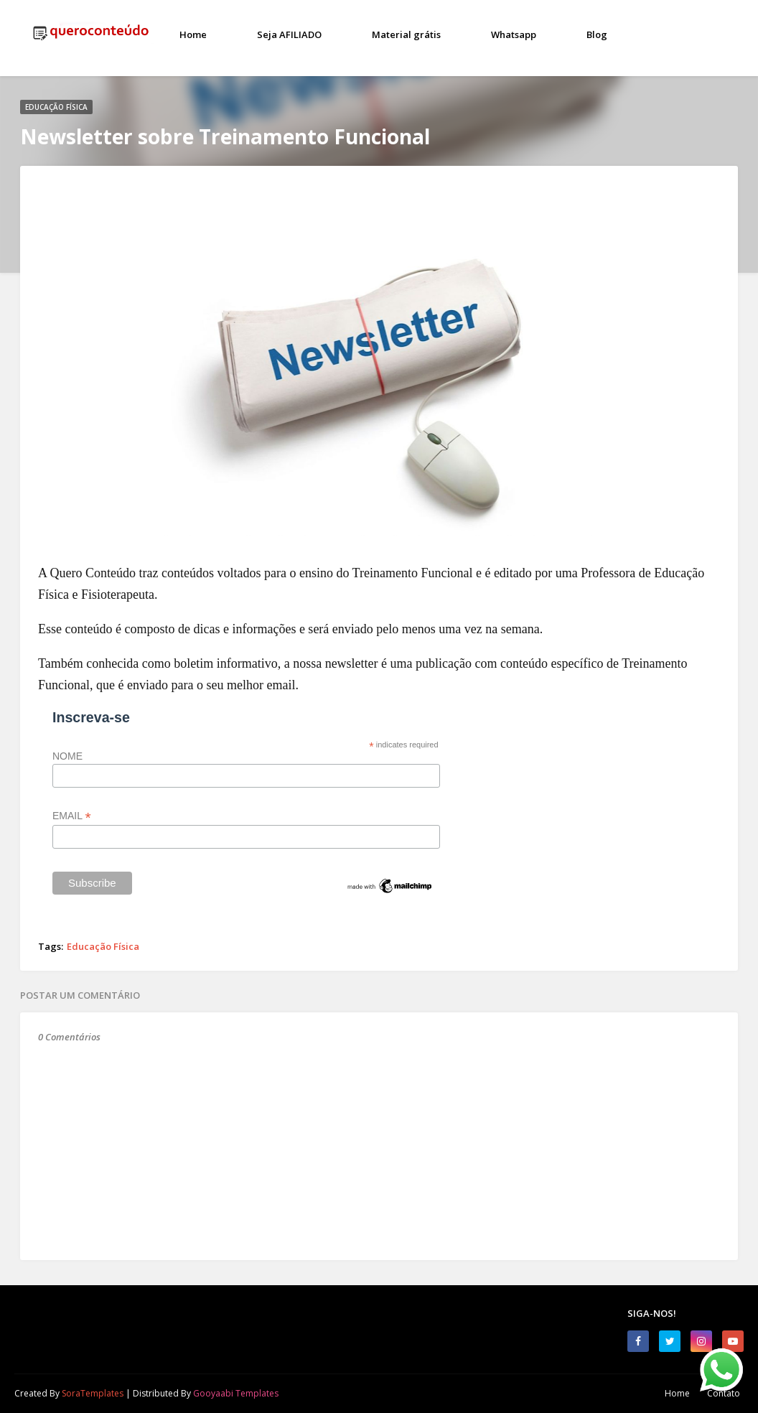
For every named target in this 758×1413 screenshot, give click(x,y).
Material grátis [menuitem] (406, 34)
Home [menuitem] (193, 34)
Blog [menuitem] (596, 34)
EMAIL (71, 816)
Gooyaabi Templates (236, 1393)
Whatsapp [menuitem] (513, 34)
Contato (723, 1393)
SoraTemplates (92, 1393)
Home (677, 1393)
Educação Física (103, 946)
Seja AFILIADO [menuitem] (289, 34)
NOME (67, 756)
